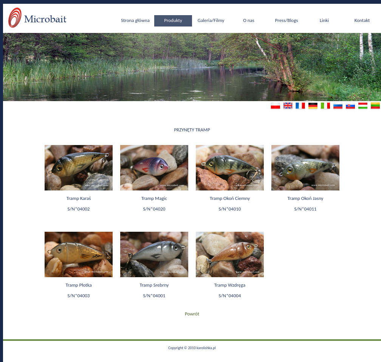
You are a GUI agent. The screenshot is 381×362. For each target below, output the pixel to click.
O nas (248, 20)
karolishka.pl (206, 347)
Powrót (192, 314)
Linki (324, 20)
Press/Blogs (286, 20)
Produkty (173, 20)
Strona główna (135, 20)
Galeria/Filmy (211, 20)
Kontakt (362, 20)
